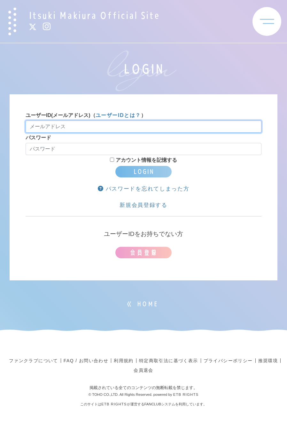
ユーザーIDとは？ (118, 115)
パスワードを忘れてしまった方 (144, 189)
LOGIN (143, 171)
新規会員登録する (143, 205)
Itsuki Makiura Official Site (94, 15)
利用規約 (124, 360)
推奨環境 (268, 360)
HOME (147, 304)
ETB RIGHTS (186, 394)
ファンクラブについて (33, 360)
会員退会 (143, 370)
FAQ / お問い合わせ (86, 360)
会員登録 (143, 252)
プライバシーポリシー (228, 360)
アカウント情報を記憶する (143, 160)
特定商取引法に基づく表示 (168, 360)
